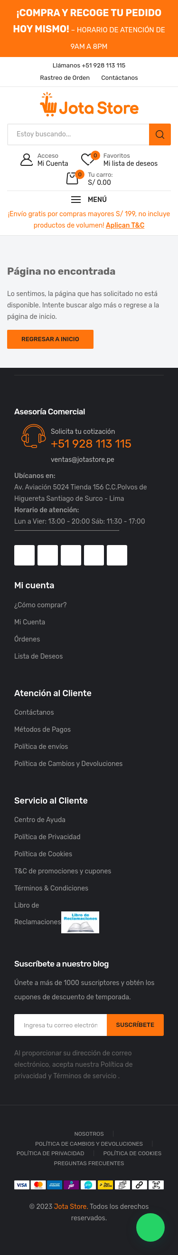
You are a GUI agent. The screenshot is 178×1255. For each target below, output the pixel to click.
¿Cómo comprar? (40, 605)
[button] (150, 1227)
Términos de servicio (84, 1076)
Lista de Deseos (38, 656)
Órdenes (27, 639)
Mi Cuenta (29, 622)
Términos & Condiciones (51, 888)
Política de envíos (41, 747)
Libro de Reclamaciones (56, 917)
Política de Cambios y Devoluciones (68, 764)
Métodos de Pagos (42, 730)
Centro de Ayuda (40, 820)
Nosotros (88, 1133)
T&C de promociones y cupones (62, 871)
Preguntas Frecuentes (89, 1163)
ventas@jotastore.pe (82, 460)
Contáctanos (34, 713)
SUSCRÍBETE (135, 1024)
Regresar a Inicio (50, 339)
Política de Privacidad (47, 837)
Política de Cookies (43, 854)
